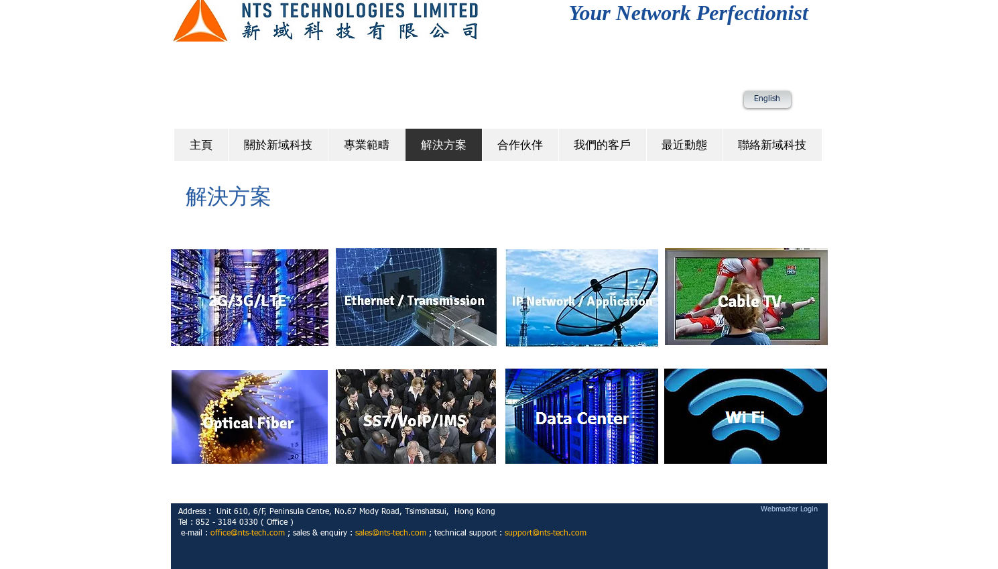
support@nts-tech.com (545, 533)
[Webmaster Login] (789, 509)
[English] (767, 99)
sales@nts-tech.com (390, 533)
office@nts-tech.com (247, 533)
